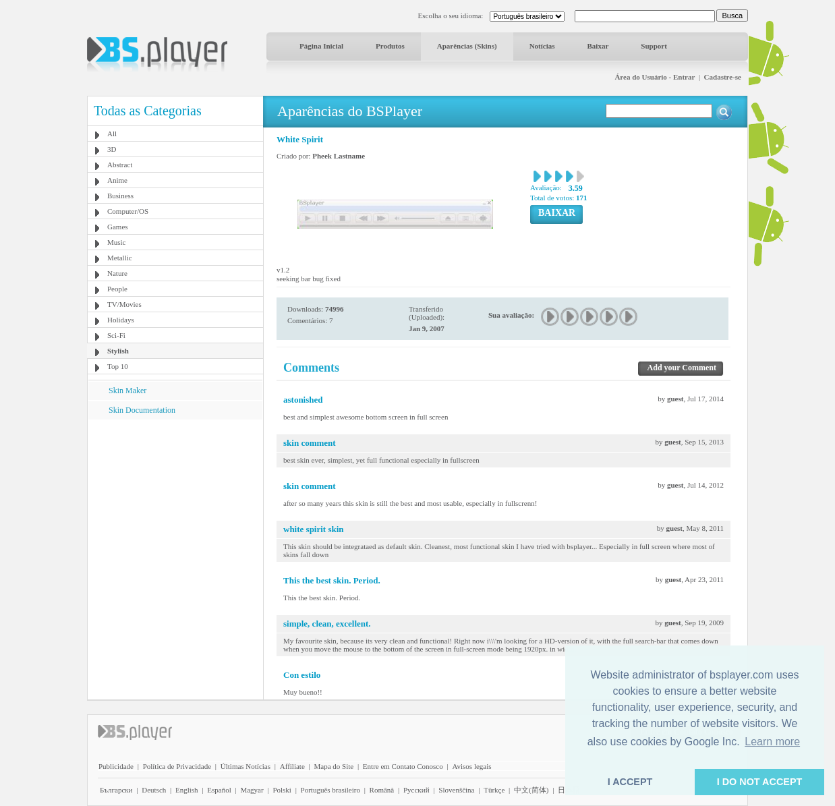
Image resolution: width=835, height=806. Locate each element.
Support (654, 46)
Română (382, 790)
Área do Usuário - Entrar (654, 77)
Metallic (119, 258)
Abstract (119, 165)
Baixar (598, 46)
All (112, 133)
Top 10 (117, 366)
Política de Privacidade (177, 766)
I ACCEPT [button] (630, 781)
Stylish (118, 351)
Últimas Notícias (245, 766)
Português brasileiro (330, 790)
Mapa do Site (333, 766)
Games (117, 227)
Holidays (120, 320)
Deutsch (154, 790)
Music (116, 242)
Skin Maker (127, 390)
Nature (117, 273)
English (186, 790)
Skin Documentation (142, 410)
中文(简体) (531, 790)
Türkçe (494, 790)
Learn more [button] (772, 741)
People (117, 289)
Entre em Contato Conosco (403, 766)
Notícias (542, 46)
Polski (281, 790)
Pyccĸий (416, 790)
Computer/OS (127, 211)
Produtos (390, 46)
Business (120, 196)
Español (219, 790)
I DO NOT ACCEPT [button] (760, 781)
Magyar (251, 790)
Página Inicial (321, 46)
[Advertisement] (175, 504)
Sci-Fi (116, 335)
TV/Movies (124, 304)
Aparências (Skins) (467, 46)
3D (111, 149)
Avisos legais (471, 766)
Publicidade (116, 766)
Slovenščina (456, 790)
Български (116, 790)
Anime (117, 180)
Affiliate (292, 766)
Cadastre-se (722, 77)
